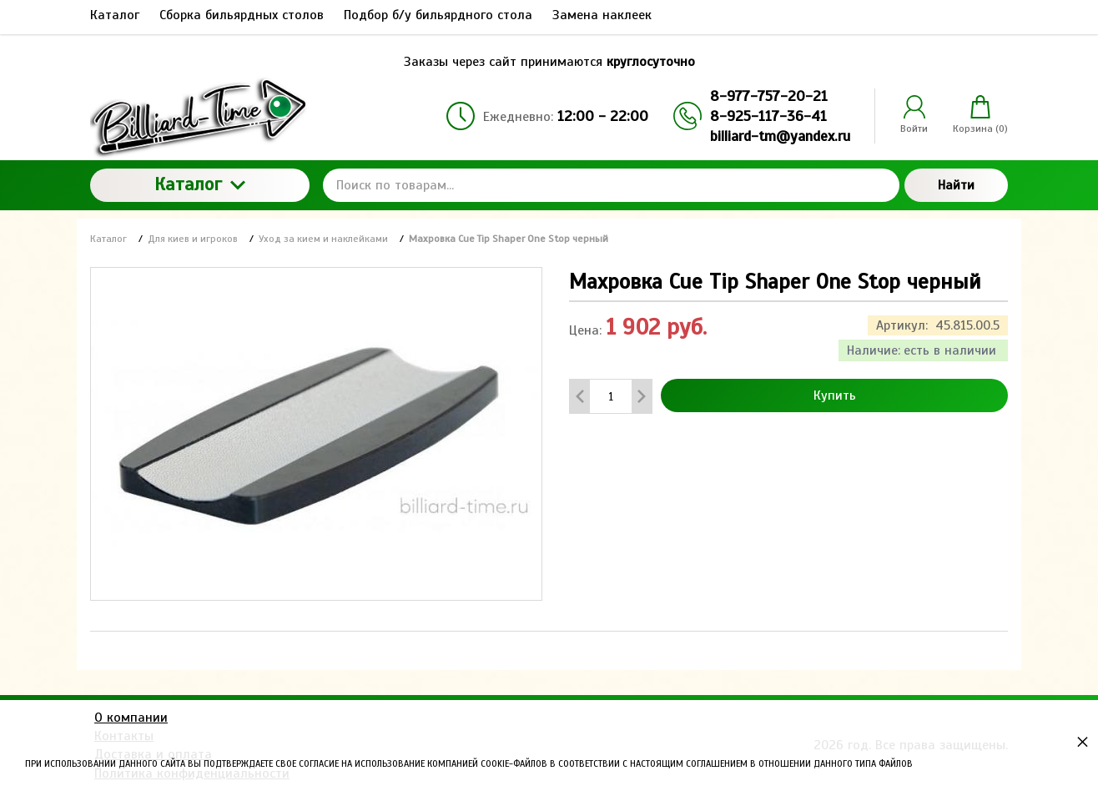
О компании (131, 717)
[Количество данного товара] (611, 397)
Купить (834, 395)
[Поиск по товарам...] (611, 185)
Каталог (199, 184)
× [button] (1082, 741)
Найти (956, 185)
